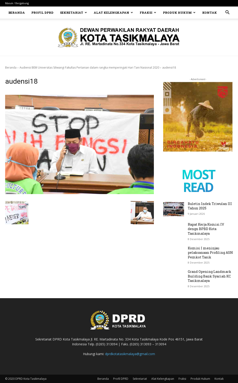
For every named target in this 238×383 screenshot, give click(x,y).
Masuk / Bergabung (17, 3)
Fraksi (148, 12)
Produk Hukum (179, 12)
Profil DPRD (42, 12)
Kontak (209, 12)
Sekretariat (73, 12)
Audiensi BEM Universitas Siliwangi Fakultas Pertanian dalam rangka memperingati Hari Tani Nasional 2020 (89, 67)
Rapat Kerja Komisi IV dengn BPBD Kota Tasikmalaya (206, 229)
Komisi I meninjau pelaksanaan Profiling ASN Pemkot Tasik (210, 252)
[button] (227, 13)
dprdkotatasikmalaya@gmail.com (130, 354)
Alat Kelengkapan (113, 12)
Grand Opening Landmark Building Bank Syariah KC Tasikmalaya (209, 276)
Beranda (16, 12)
